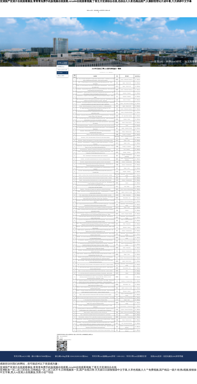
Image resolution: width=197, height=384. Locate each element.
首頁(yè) (158, 61)
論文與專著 (191, 61)
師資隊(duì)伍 (69, 12)
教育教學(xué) (79, 12)
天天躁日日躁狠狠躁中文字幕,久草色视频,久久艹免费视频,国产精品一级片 (136, 369)
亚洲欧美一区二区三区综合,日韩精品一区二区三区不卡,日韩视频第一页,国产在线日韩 (47, 369)
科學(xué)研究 (88, 12)
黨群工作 (120, 12)
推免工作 (86, 15)
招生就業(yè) (60, 15)
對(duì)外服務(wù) (70, 15)
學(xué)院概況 (60, 12)
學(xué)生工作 (127, 12)
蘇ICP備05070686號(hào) (41, 356)
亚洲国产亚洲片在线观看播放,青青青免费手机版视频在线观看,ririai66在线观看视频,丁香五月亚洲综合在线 (58, 367)
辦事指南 (79, 15)
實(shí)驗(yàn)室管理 (99, 12)
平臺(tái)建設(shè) (111, 12)
